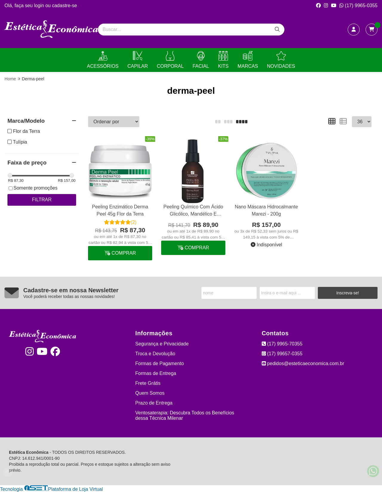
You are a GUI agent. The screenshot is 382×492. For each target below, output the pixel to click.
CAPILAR (137, 60)
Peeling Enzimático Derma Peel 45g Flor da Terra (120, 210)
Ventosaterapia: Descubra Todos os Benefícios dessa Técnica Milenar (184, 415)
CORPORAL (170, 60)
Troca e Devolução (155, 353)
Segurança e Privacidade (162, 343)
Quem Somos (149, 393)
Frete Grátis (147, 383)
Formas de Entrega (155, 373)
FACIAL (200, 60)
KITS (223, 60)
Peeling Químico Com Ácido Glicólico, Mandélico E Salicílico (193, 211)
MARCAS (248, 60)
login (39, 5)
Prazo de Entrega (153, 402)
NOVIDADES (281, 60)
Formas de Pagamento (159, 363)
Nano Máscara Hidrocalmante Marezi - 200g (266, 210)
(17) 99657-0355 (282, 353)
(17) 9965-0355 (358, 5)
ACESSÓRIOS (102, 60)
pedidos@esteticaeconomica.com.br (303, 363)
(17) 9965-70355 (282, 343)
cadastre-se (64, 5)
